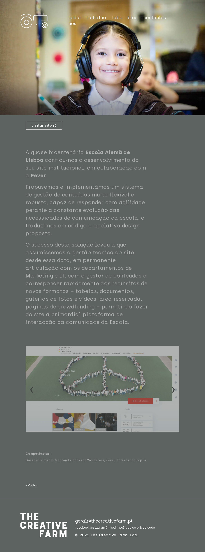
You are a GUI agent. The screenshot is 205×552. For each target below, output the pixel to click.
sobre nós (74, 20)
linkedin (112, 527)
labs (117, 17)
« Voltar (32, 485)
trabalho (96, 17)
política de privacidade (137, 527)
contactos (154, 17)
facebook (82, 527)
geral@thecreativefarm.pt (104, 521)
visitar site (44, 125)
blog (133, 17)
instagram (98, 527)
